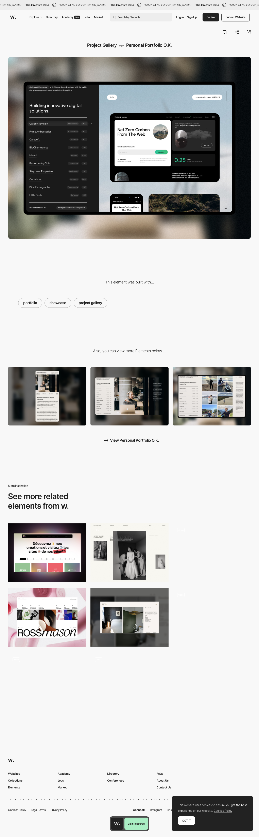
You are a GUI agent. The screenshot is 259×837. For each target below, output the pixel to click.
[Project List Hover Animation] (47, 682)
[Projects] (47, 617)
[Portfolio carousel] (212, 617)
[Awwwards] (13, 17)
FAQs (160, 773)
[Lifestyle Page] (212, 396)
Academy (71, 17)
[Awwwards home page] (117, 824)
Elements (14, 787)
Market (98, 17)
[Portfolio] (129, 552)
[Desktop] (129, 396)
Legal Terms (38, 810)
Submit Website (235, 17)
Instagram (156, 810)
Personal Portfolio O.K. (149, 45)
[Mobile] (47, 396)
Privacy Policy (59, 810)
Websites (14, 773)
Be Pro (211, 17)
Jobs (87, 17)
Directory (52, 17)
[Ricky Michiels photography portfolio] (129, 681)
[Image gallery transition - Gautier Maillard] (212, 551)
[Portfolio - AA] (47, 552)
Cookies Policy (17, 810)
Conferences (115, 780)
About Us (163, 780)
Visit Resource (136, 823)
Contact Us (164, 787)
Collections (15, 780)
